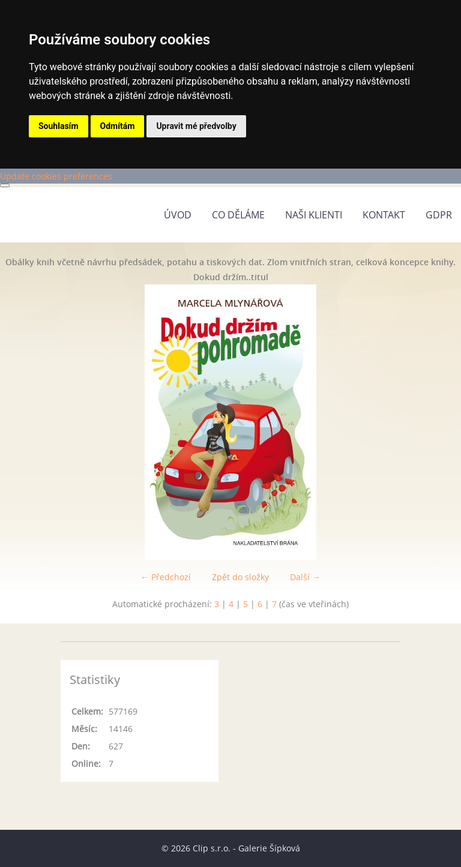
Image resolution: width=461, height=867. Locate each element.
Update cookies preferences (56, 176)
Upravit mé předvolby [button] (196, 126)
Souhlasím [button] (58, 126)
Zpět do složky (240, 577)
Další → (305, 577)
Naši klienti (313, 214)
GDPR (439, 214)
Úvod (177, 214)
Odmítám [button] (117, 126)
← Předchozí (165, 577)
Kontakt (384, 214)
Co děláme (238, 214)
